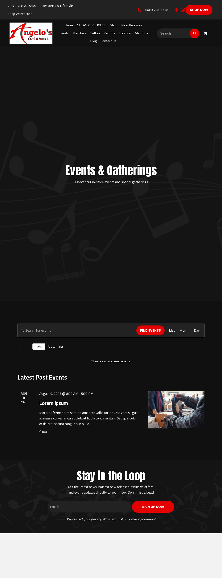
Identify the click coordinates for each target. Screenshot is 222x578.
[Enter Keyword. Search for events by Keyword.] (77, 330)
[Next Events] (27, 346)
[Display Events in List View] (172, 330)
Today (38, 346)
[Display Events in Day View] (197, 330)
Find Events (150, 330)
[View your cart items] (208, 33)
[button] (176, 10)
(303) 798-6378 (156, 9)
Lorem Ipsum (53, 403)
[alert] (111, 361)
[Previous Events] (20, 346)
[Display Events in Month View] (184, 330)
